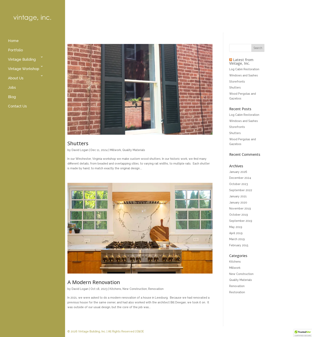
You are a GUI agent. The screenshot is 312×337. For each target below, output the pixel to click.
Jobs (12, 87)
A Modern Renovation (93, 282)
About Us (15, 78)
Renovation (156, 288)
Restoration (237, 292)
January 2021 (238, 196)
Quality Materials (133, 150)
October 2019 (238, 214)
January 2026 (238, 171)
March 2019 (237, 239)
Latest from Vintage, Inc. (241, 61)
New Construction (135, 288)
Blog (12, 97)
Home (13, 41)
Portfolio (15, 50)
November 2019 (240, 208)
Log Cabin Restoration (244, 69)
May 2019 (235, 227)
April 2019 (236, 233)
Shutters (77, 143)
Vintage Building (22, 59)
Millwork (115, 150)
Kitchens (115, 288)
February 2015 (238, 245)
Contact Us (17, 106)
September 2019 (240, 220)
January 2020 (238, 202)
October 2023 (238, 184)
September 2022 (240, 190)
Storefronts (237, 81)
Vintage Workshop (23, 69)
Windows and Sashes (243, 75)
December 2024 (240, 177)
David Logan (80, 150)
